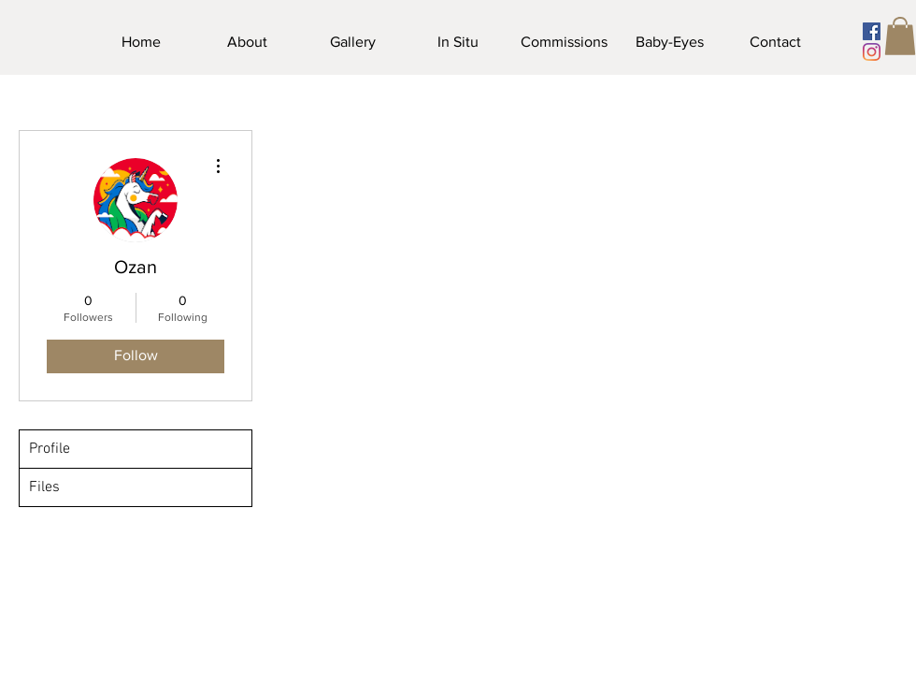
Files (44, 487)
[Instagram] (871, 52)
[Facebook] (871, 31)
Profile (49, 449)
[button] (900, 36)
